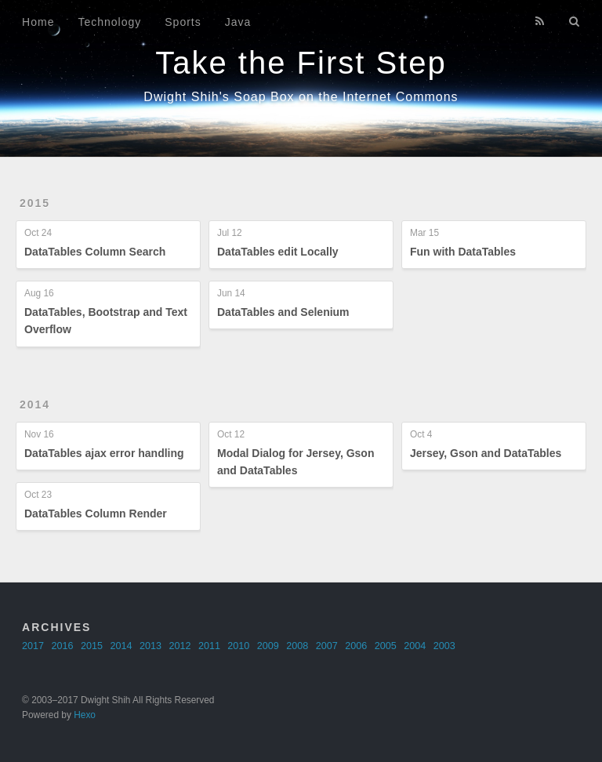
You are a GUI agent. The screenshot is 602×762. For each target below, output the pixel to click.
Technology (109, 22)
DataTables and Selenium (283, 312)
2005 (386, 645)
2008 (297, 645)
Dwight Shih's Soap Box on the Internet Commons (300, 96)
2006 (356, 645)
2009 (268, 645)
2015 (35, 203)
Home (38, 22)
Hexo (85, 714)
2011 (209, 645)
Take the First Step (300, 62)
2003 (444, 645)
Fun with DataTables (463, 251)
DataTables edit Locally (278, 251)
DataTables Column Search (94, 251)
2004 (415, 645)
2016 (63, 645)
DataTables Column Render (95, 513)
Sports (183, 22)
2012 (179, 645)
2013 (150, 645)
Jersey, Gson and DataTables (485, 453)
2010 (238, 645)
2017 (33, 645)
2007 (327, 645)
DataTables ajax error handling (104, 453)
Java (238, 22)
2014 (35, 404)
